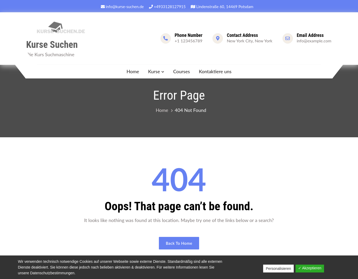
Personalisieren (278, 268)
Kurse (154, 71)
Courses (181, 71)
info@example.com (314, 40)
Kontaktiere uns (215, 71)
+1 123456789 (188, 40)
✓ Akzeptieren (309, 268)
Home (132, 71)
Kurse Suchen (52, 44)
